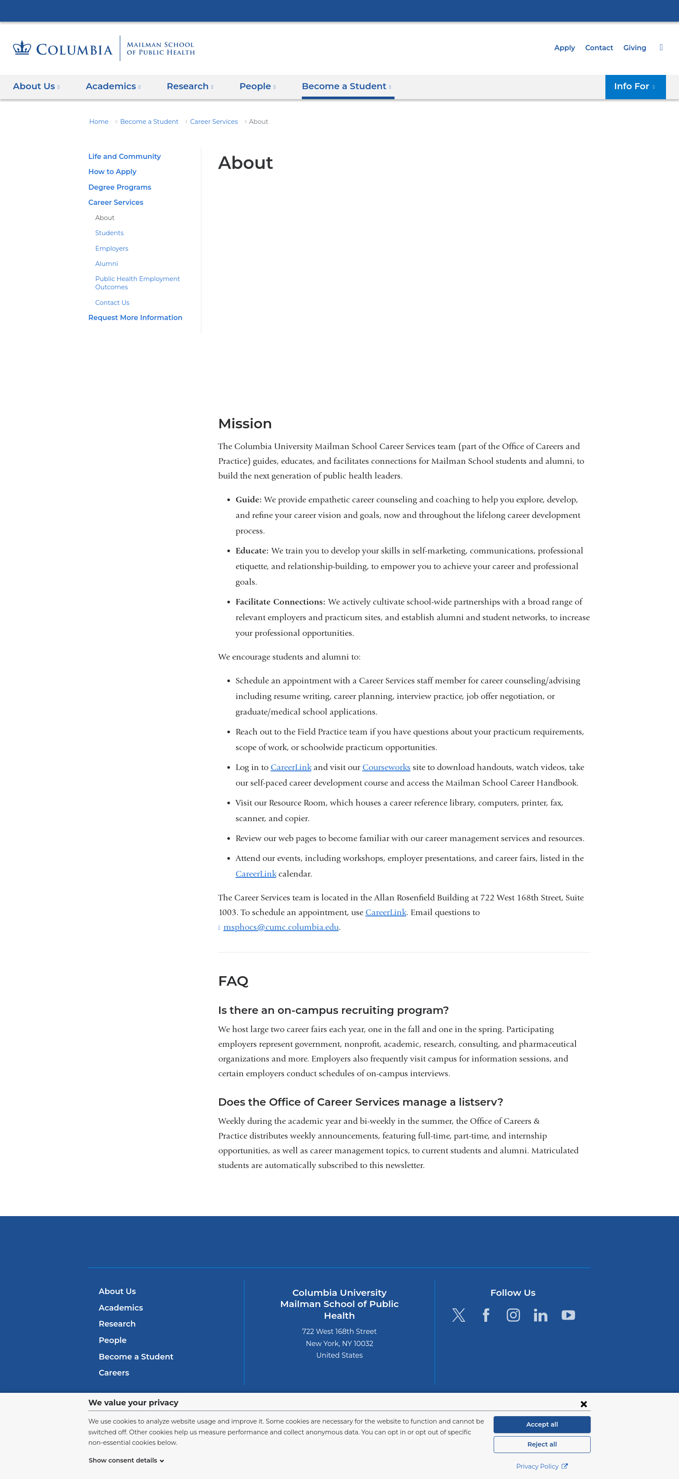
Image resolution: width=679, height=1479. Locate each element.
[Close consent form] (584, 1404)
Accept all (542, 1424)
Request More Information (131, 317)
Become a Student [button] (333, 86)
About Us (116, 1291)
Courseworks (386, 767)
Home (97, 121)
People (111, 1340)
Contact (601, 48)
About (103, 217)
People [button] (249, 86)
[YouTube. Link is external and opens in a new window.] (568, 1314)
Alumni (104, 263)
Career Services (202, 121)
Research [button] (184, 86)
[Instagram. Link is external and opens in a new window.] (513, 1314)
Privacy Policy (542, 1466)
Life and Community (121, 156)
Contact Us (110, 302)
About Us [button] (36, 86)
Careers (113, 1373)
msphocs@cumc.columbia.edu (281, 927)
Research (116, 1324)
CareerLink (291, 767)
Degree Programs (117, 187)
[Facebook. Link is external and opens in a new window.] (486, 1314)
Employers (110, 248)
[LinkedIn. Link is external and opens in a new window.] (541, 1314)
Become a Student (142, 121)
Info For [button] (637, 86)
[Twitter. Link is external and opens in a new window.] (458, 1314)
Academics (119, 1308)
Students (107, 233)
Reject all (542, 1444)
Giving (636, 48)
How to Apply (110, 171)
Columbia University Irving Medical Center (339, 10)
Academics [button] (110, 86)
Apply (568, 48)
